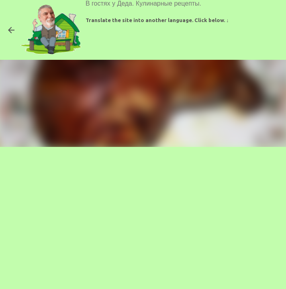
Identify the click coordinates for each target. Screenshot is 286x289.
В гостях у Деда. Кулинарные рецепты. (143, 3)
